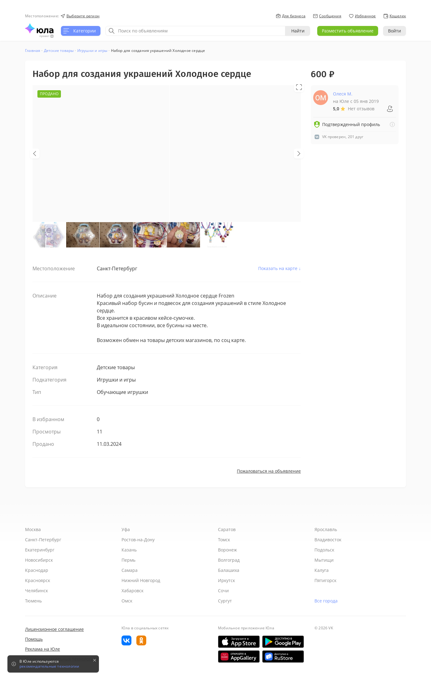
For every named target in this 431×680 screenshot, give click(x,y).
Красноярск (37, 580)
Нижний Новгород (141, 580)
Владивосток (327, 540)
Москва (33, 529)
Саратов (227, 529)
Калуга (321, 570)
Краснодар (36, 570)
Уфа (126, 529)
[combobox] (195, 31)
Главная (32, 50)
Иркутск (226, 580)
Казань (129, 550)
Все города (326, 601)
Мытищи (324, 560)
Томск (224, 540)
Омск (127, 601)
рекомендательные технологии (49, 666)
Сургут (225, 601)
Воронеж (227, 550)
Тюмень (33, 601)
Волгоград (229, 560)
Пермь (128, 560)
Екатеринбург (39, 550)
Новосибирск (39, 560)
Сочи (223, 590)
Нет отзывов (361, 109)
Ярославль (325, 529)
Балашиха (228, 570)
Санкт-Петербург (43, 540)
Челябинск (36, 590)
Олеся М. (342, 94)
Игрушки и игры (92, 50)
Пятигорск (325, 580)
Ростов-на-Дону (138, 540)
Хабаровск (132, 590)
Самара (130, 570)
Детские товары (59, 50)
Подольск (324, 550)
